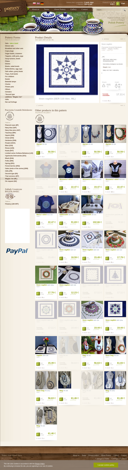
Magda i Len (107, 67)
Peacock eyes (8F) (12, 125)
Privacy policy (93, 455)
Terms (46, 9)
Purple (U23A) (10, 143)
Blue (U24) (9, 145)
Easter (7, 79)
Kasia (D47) (9, 151)
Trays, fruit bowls (11, 74)
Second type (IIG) (11, 173)
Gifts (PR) (8, 171)
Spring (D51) (9, 163)
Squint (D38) (9, 135)
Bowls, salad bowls (12, 66)
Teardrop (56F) (10, 133)
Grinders (8, 92)
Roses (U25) (9, 148)
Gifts (7, 99)
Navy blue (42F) (11, 128)
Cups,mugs (9, 51)
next (121, 39)
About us (35, 9)
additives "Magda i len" (13, 97)
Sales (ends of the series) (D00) (16, 168)
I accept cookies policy (106, 465)
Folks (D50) (9, 161)
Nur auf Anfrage (11, 102)
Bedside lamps (10, 82)
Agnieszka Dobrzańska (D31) (15, 156)
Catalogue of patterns (119, 459)
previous (106, 39)
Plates (7, 61)
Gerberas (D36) (10, 140)
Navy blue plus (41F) (12, 130)
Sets (11, 43)
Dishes (7, 64)
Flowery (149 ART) (12, 204)
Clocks (7, 84)
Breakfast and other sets (14, 48)
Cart (123, 3)
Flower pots (9, 87)
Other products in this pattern (51, 110)
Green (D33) (9, 138)
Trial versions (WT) (12, 176)
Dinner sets (9, 46)
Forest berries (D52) (12, 166)
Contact (84, 9)
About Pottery (60, 9)
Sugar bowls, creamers (13, 53)
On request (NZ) (11, 181)
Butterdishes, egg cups (13, 69)
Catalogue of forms (102, 459)
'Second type (10, 94)
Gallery (73, 9)
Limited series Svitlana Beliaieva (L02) (19, 153)
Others (7, 89)
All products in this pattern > (43, 112)
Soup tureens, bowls (12, 59)
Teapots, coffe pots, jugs (14, 56)
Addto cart (42, 152)
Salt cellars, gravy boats (14, 71)
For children (9, 76)
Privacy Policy (39, 464)
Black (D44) (9, 158)
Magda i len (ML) (11, 179)
